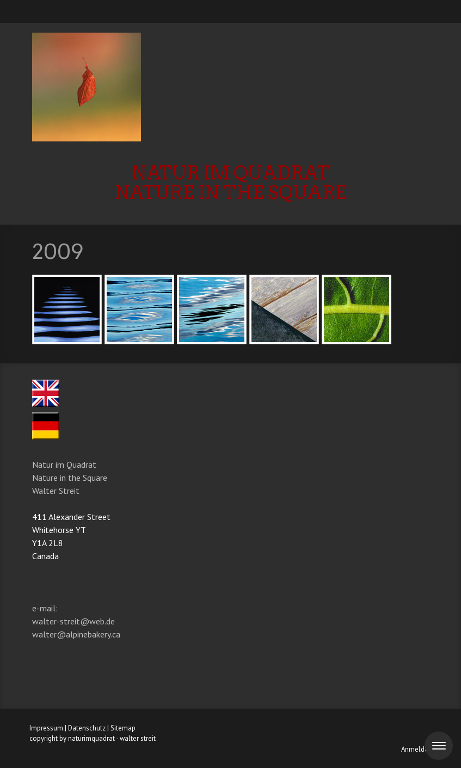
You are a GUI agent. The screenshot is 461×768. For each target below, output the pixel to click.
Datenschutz (87, 728)
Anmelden (416, 749)
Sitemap (123, 728)
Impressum (46, 728)
